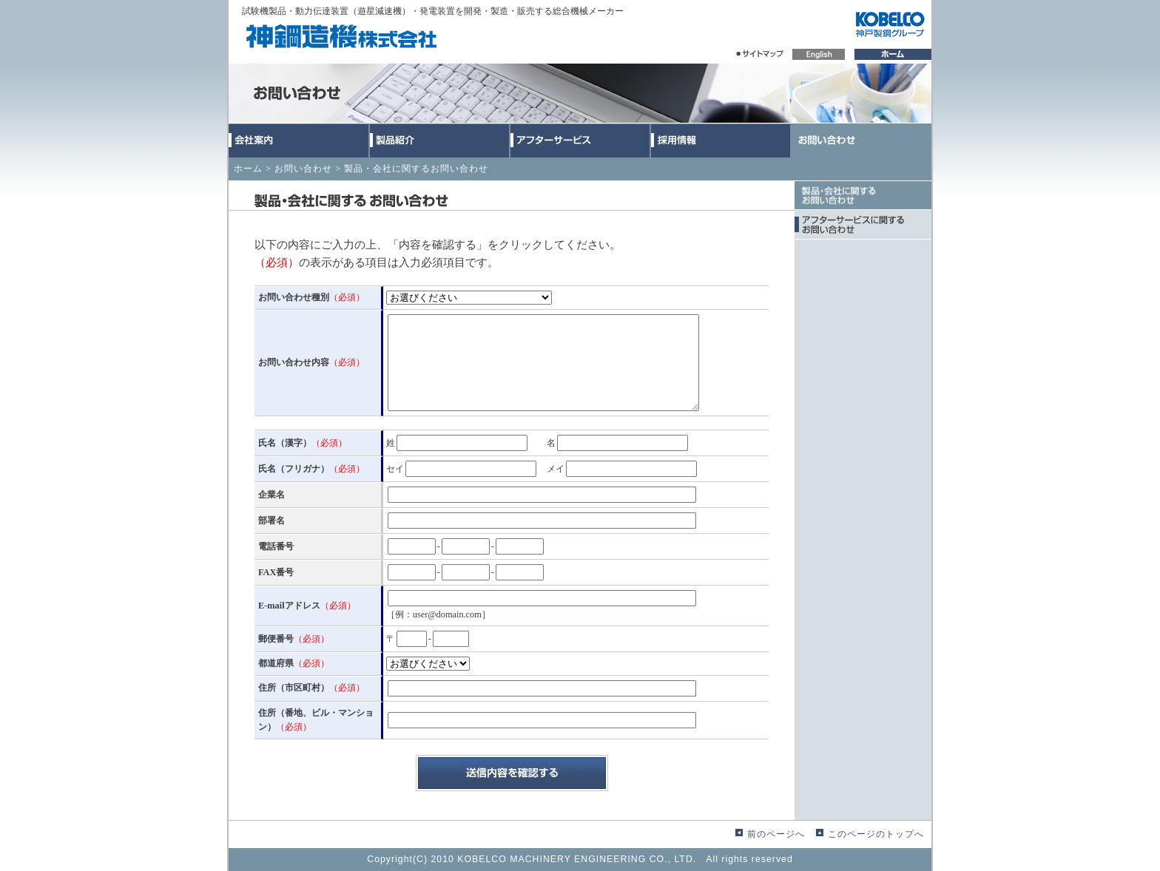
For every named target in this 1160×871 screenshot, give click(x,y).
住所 (311, 687)
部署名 (271, 520)
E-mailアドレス (307, 605)
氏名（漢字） (302, 443)
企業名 (271, 494)
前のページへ (776, 834)
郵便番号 (293, 639)
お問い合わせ (303, 168)
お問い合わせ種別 (311, 297)
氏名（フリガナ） (311, 469)
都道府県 (293, 663)
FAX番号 (276, 572)
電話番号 (276, 546)
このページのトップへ (876, 834)
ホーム (248, 168)
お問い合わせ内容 (311, 362)
